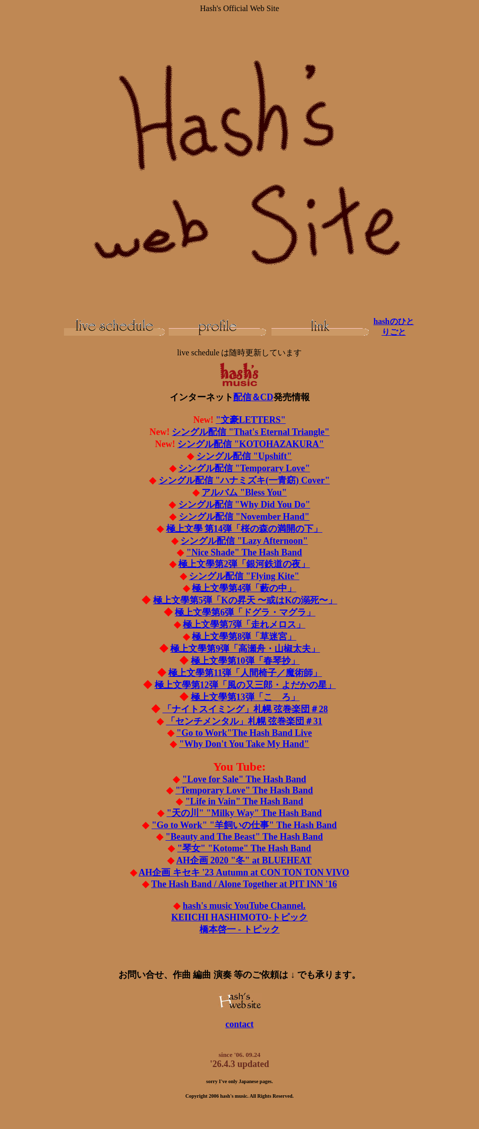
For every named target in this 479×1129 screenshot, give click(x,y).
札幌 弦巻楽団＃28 (245, 709)
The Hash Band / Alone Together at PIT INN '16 (244, 884)
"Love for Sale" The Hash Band (244, 779)
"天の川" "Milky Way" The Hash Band (244, 813)
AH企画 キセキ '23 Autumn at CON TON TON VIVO (244, 872)
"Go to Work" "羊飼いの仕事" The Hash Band (244, 825)
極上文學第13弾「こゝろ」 (245, 697)
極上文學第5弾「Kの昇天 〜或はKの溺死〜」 (245, 600)
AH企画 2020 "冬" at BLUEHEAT (244, 860)
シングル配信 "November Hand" (244, 517)
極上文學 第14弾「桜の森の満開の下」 (244, 529)
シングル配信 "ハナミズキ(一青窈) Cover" (244, 480)
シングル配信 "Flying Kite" (244, 576)
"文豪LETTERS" (251, 420)
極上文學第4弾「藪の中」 (244, 588)
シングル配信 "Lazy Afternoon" (244, 541)
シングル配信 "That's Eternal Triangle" (250, 432)
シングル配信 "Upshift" (244, 456)
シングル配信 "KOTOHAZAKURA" (250, 444)
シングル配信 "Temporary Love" (244, 468)
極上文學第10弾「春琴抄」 (245, 661)
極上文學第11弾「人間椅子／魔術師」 (245, 673)
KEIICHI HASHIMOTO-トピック (239, 917)
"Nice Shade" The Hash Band (244, 552)
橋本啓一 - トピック (239, 929)
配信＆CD (253, 397)
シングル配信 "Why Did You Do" (244, 504)
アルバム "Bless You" (244, 492)
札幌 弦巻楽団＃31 (244, 721)
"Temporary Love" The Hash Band (244, 790)
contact (240, 1024)
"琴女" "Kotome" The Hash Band (244, 848)
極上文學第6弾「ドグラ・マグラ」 (245, 612)
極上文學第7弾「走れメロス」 (244, 624)
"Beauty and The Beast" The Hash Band (244, 837)
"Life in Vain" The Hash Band (244, 801)
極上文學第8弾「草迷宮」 (244, 637)
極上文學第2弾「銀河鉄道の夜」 (244, 564)
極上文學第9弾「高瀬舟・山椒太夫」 (245, 649)
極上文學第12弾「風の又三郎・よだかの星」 (245, 685)
